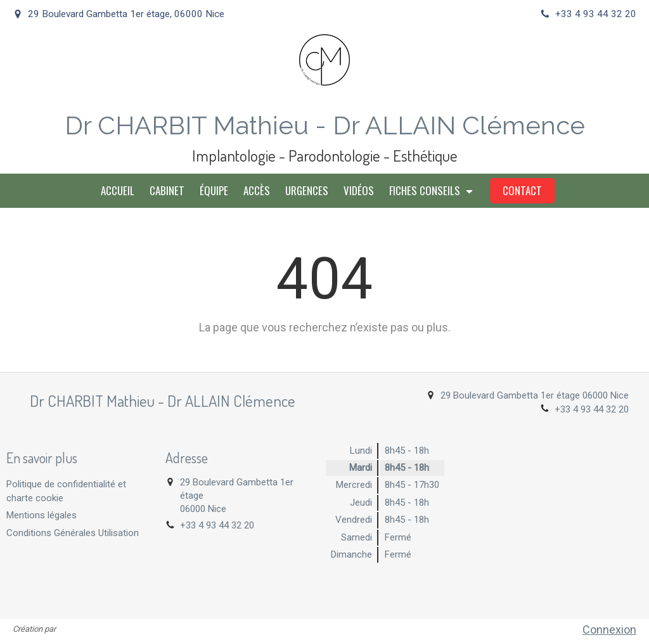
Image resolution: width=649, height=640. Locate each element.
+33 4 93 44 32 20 (592, 409)
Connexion (609, 629)
